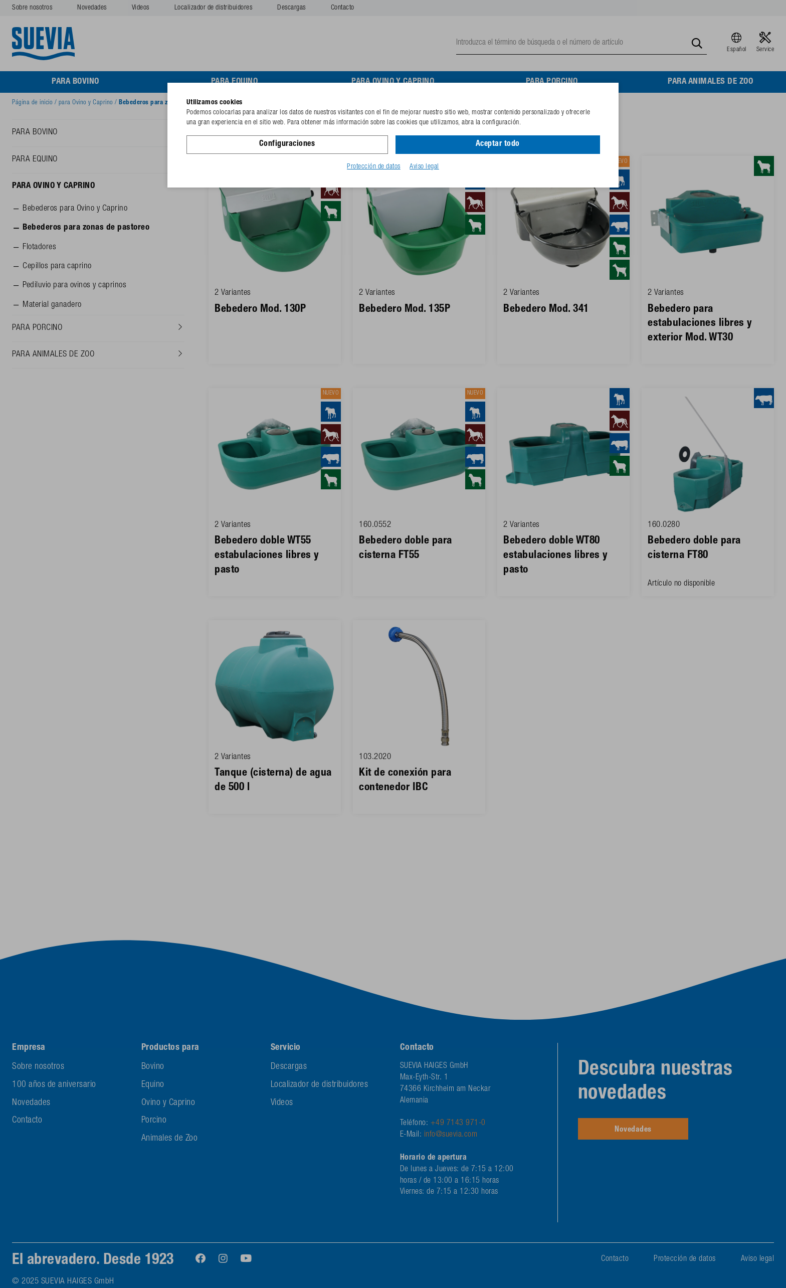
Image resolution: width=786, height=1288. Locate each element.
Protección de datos (374, 166)
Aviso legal (424, 166)
